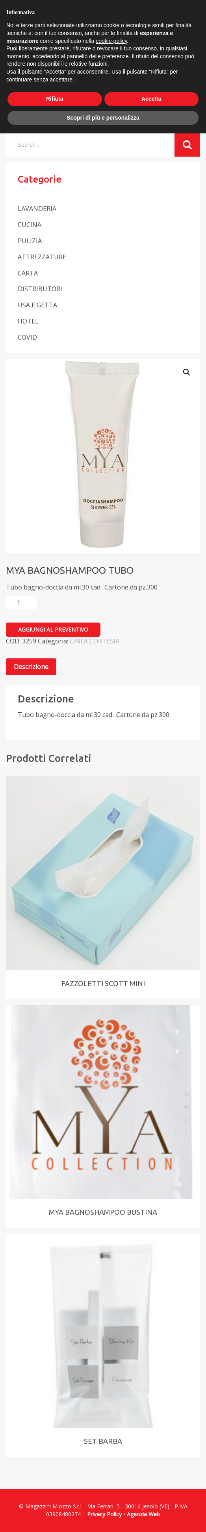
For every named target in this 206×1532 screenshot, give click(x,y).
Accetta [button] (151, 99)
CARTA (28, 273)
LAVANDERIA (37, 208)
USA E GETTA (37, 305)
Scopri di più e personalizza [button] (103, 118)
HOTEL (28, 321)
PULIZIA (30, 241)
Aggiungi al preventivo (53, 629)
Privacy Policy (104, 1514)
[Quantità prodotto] (21, 603)
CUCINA (29, 224)
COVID (27, 337)
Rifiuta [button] (54, 99)
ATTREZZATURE (42, 257)
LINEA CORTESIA (94, 641)
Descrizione (31, 666)
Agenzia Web (143, 1514)
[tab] (31, 666)
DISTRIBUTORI (40, 289)
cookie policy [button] (111, 41)
